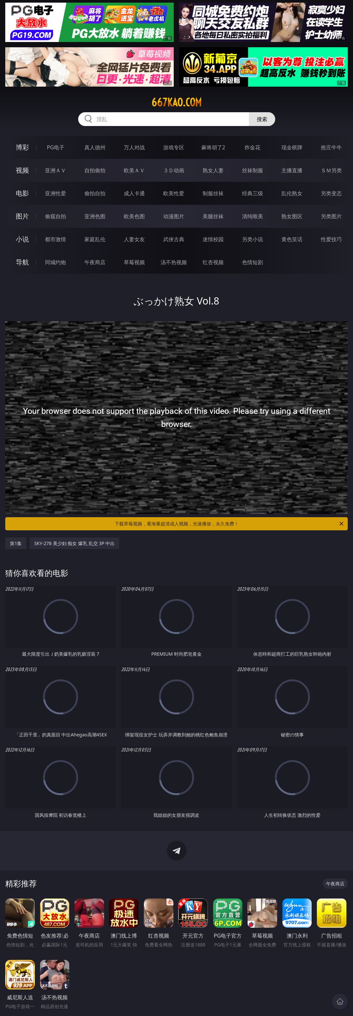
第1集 (16, 543)
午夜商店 (94, 262)
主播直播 (291, 170)
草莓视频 (134, 262)
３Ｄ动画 (173, 170)
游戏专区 (173, 147)
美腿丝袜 (213, 216)
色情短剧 (252, 262)
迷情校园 (213, 239)
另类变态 (331, 193)
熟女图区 (291, 216)
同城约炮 (55, 262)
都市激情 (55, 239)
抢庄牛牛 (331, 147)
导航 (22, 262)
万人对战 (134, 147)
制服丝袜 (213, 193)
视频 (22, 170)
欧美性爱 (173, 193)
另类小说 (252, 239)
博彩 (22, 147)
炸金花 (252, 147)
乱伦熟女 (291, 193)
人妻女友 (134, 239)
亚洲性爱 (55, 193)
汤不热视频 (174, 262)
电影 (22, 193)
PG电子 (55, 147)
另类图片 (331, 216)
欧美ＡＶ (134, 170)
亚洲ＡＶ (55, 170)
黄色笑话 (291, 239)
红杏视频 (213, 262)
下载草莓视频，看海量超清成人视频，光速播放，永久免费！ (229, 524)
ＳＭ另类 (331, 170)
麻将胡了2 (213, 147)
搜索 (262, 119)
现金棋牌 (291, 147)
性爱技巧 (331, 239)
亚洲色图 (94, 216)
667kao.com (176, 102)
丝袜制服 (252, 170)
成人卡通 (134, 193)
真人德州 (94, 147)
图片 (22, 216)
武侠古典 (173, 239)
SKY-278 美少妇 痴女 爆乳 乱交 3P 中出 (74, 543)
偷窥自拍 (55, 216)
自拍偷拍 (94, 170)
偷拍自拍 (94, 193)
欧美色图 (134, 216)
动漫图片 (173, 216)
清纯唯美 (252, 216)
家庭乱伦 (94, 239)
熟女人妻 (213, 170)
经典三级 (252, 193)
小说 (22, 239)
